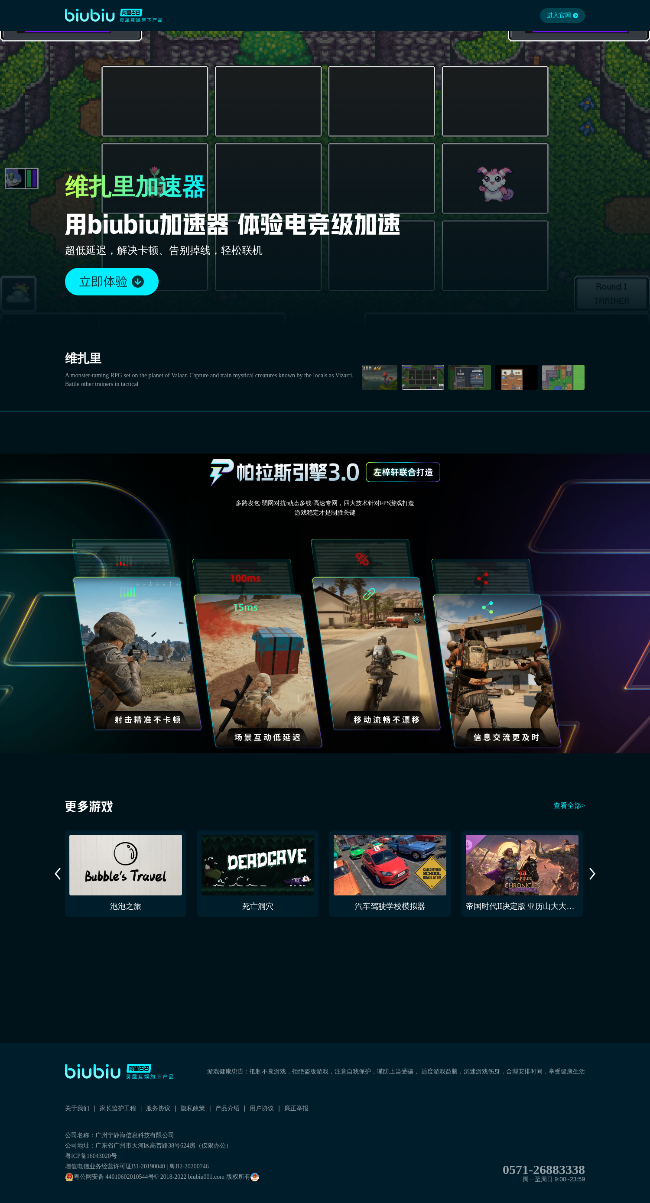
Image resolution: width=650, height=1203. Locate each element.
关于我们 (77, 1108)
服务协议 (158, 1108)
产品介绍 (227, 1108)
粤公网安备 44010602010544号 (109, 1177)
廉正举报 (296, 1108)
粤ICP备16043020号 (91, 1156)
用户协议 (262, 1108)
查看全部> (569, 805)
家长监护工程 (118, 1108)
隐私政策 (193, 1108)
